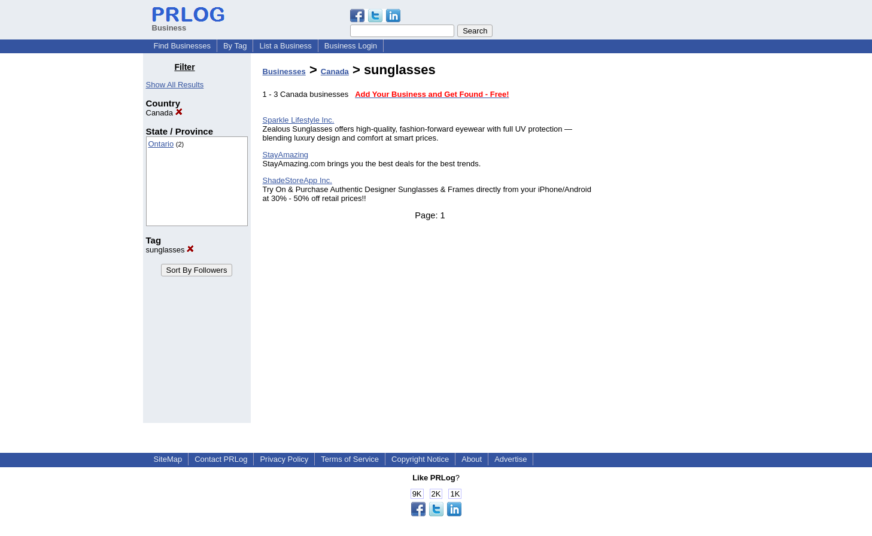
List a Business (285, 45)
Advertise (510, 459)
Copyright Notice (420, 459)
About (471, 459)
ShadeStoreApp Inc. (297, 180)
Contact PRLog (221, 459)
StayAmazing (286, 154)
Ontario (161, 143)
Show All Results (175, 84)
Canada (164, 112)
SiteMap (168, 459)
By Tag (235, 45)
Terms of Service (350, 459)
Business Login (350, 45)
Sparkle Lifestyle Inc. (299, 119)
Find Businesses (182, 45)
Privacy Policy (284, 459)
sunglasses (170, 249)
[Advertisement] (668, 241)
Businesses (284, 71)
